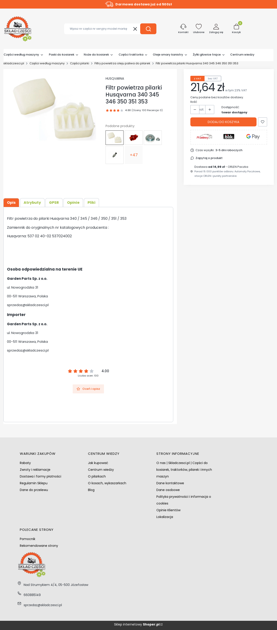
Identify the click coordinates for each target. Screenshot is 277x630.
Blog (91, 490)
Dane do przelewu (34, 490)
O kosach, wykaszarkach (107, 483)
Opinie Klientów (168, 510)
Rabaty (25, 463)
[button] (148, 28)
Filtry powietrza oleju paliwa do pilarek (122, 63)
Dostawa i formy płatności (40, 476)
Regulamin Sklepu (33, 483)
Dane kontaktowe (170, 483)
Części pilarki (79, 63)
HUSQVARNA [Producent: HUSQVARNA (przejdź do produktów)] (115, 78)
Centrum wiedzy (101, 469)
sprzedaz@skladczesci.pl (28, 305)
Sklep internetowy (137, 624)
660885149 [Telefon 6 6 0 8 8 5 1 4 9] (32, 595)
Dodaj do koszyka (223, 122)
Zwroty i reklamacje (35, 469)
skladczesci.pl (13, 63)
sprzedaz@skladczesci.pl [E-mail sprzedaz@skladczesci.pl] (43, 605)
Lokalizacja (164, 517)
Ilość (193, 102)
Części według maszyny (47, 63)
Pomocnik (27, 539)
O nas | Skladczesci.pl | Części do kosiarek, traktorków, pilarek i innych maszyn (184, 470)
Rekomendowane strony (39, 545)
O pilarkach (97, 476)
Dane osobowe (168, 490)
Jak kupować (98, 463)
